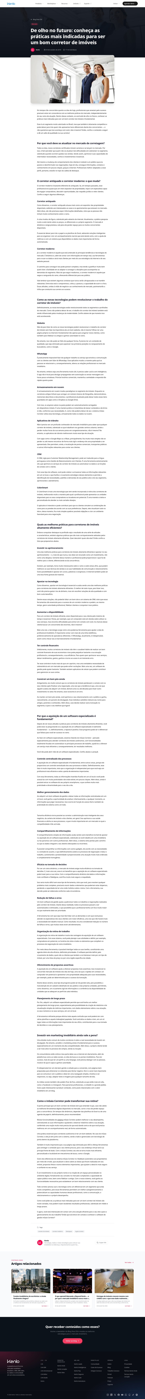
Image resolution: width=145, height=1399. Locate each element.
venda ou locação (74, 1049)
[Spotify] (137, 1395)
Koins (42, 1381)
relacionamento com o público (88, 697)
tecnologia (98, 1137)
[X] (115, 1395)
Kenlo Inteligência (80, 1367)
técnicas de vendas (57, 569)
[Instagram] (108, 1395)
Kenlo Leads (78, 1364)
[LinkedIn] (111, 1395)
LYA (42, 1364)
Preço (109, 1381)
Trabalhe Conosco (113, 1371)
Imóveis (77, 4)
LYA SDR (43, 1367)
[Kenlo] (13, 1361)
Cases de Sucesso (96, 1367)
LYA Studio (44, 1378)
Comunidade (95, 1364)
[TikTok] (133, 1395)
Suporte (87, 4)
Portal (109, 1374)
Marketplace (52, 4)
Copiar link (101, 1243)
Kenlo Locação (62, 1369)
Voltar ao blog (72, 1341)
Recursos (65, 4)
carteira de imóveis (54, 818)
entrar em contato (79, 1215)
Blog (109, 1367)
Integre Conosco (96, 1371)
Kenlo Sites (61, 1372)
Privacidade (128, 1364)
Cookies (126, 1367)
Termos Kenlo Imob (130, 1371)
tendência (86, 686)
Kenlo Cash (77, 1378)
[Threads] (129, 1395)
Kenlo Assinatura (79, 1381)
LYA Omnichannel (46, 1371)
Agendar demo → (130, 4)
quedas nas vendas (65, 154)
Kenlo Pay (77, 1371)
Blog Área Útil (36, 19)
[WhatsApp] (126, 1395)
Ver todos (129, 1262)
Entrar (116, 4)
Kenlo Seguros (79, 1374)
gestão (64, 796)
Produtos (39, 4)
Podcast (110, 1378)
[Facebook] (119, 1395)
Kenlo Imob (61, 1366)
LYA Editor (44, 1374)
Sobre (109, 1364)
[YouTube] (122, 1395)
